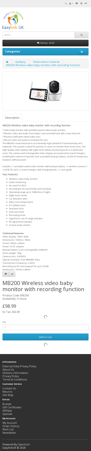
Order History (10, 426)
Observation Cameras (46, 62)
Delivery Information (15, 373)
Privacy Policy (10, 376)
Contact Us (9, 388)
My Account (9, 423)
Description (12, 118)
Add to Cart (45, 337)
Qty (4, 322)
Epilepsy (20, 62)
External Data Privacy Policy (19, 366)
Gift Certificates (11, 407)
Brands (6, 404)
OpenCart (24, 444)
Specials (7, 414)
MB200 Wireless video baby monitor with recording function (43, 65)
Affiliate (7, 410)
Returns (7, 391)
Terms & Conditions (14, 379)
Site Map (7, 395)
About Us (8, 369)
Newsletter (9, 433)
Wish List (8, 429)
